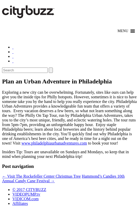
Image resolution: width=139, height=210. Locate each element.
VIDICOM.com (25, 199)
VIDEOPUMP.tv (26, 194)
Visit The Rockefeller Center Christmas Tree (41, 176)
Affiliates (20, 203)
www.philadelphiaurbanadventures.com (54, 143)
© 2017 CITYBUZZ (29, 189)
